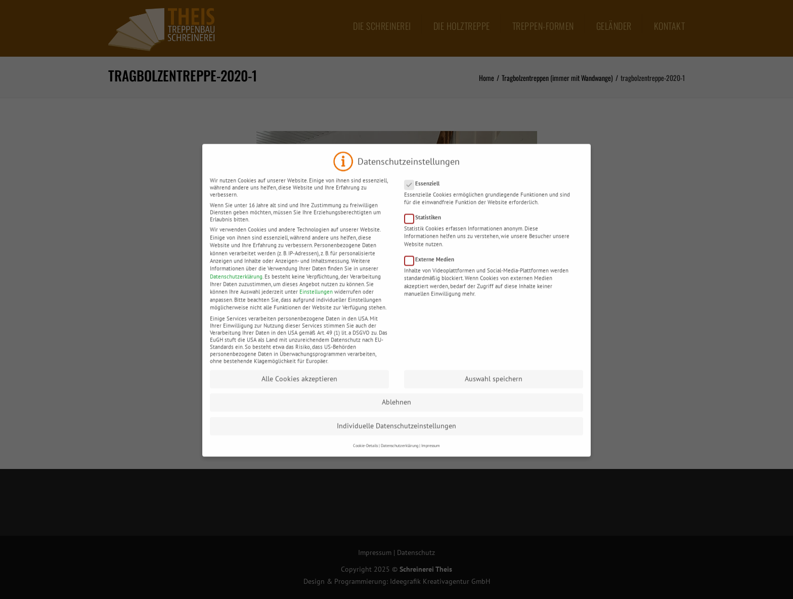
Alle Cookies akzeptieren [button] (299, 387)
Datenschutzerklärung (236, 284)
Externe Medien (432, 267)
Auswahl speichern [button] (493, 387)
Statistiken (426, 225)
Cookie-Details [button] (365, 453)
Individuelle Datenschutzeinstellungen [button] (396, 434)
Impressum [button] (430, 453)
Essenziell (425, 191)
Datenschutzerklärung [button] (399, 453)
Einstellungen (316, 300)
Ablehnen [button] (396, 410)
